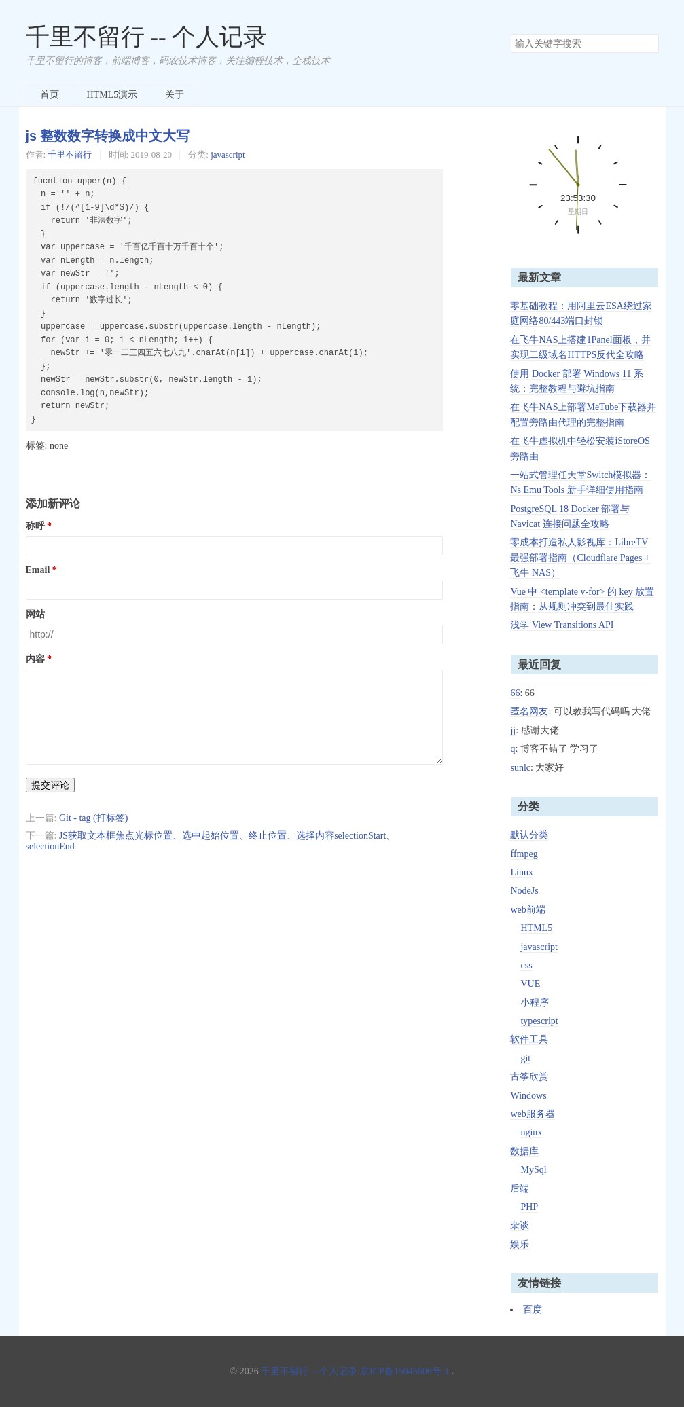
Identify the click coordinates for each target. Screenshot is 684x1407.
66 (515, 693)
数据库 (524, 1151)
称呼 (35, 526)
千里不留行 (70, 154)
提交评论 (50, 785)
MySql (533, 1170)
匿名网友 (529, 711)
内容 (35, 659)
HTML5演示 (112, 95)
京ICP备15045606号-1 (404, 1371)
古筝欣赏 (529, 1077)
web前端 (527, 909)
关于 (174, 95)
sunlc (520, 768)
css (526, 965)
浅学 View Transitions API (561, 625)
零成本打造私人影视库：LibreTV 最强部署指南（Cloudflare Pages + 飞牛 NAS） (579, 557)
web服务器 (532, 1114)
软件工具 (529, 1039)
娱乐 (519, 1244)
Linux (521, 872)
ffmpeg (523, 854)
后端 (519, 1189)
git (525, 1058)
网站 (35, 614)
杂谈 (519, 1225)
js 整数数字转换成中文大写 (108, 135)
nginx (531, 1132)
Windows (528, 1096)
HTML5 (536, 928)
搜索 (648, 43)
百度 (532, 1309)
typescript (539, 1021)
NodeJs (524, 890)
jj (513, 730)
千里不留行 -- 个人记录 (147, 37)
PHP (529, 1207)
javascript (228, 154)
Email (38, 570)
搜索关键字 (510, 33)
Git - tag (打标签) (93, 818)
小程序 (534, 1003)
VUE (530, 984)
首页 (49, 95)
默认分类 (529, 835)
